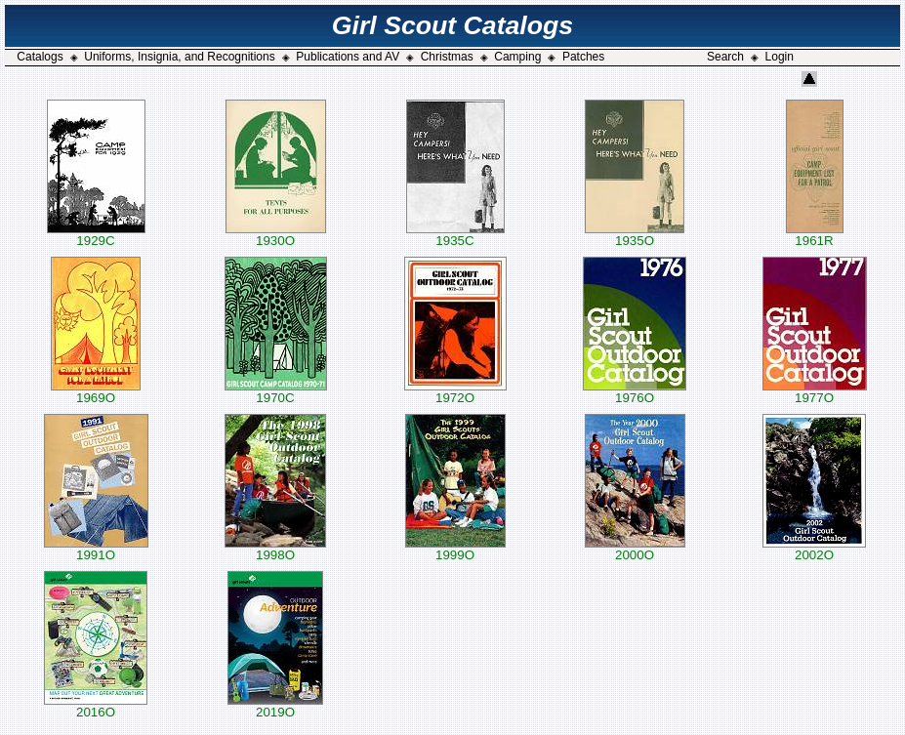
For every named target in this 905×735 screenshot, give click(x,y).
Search (725, 56)
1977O (814, 392)
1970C (276, 392)
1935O (634, 235)
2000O (635, 549)
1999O (455, 549)
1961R (814, 235)
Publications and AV (347, 56)
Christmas (447, 56)
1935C (455, 235)
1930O (276, 235)
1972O (455, 392)
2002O (814, 549)
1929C (96, 235)
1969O (96, 392)
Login (779, 56)
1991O (96, 549)
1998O (275, 549)
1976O (634, 392)
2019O (275, 706)
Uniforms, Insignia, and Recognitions (179, 56)
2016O (95, 706)
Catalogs (39, 56)
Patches (583, 56)
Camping (517, 56)
